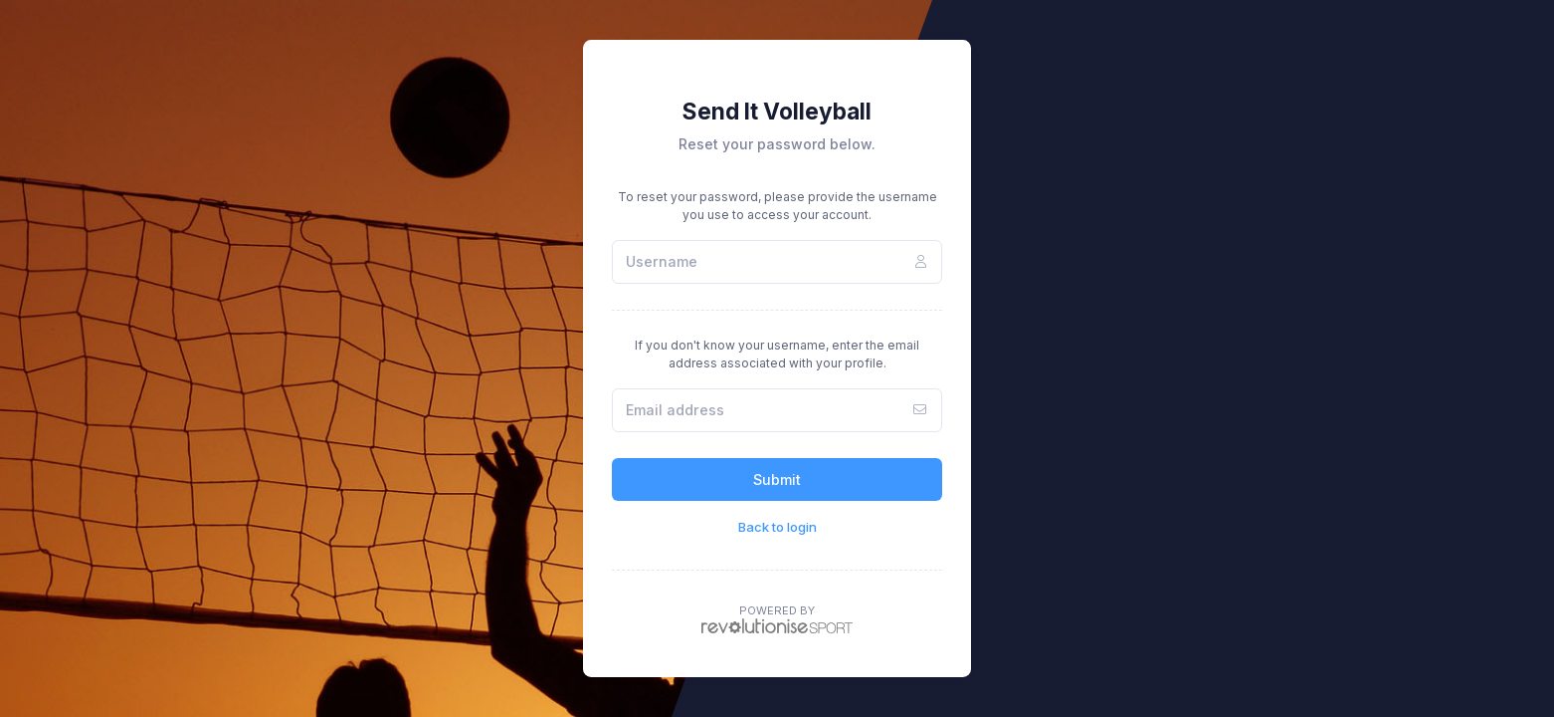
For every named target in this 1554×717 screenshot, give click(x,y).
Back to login (777, 527)
